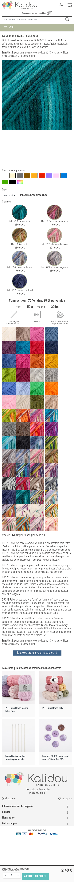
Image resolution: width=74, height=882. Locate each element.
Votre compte (9, 823)
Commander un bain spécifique (37, 13)
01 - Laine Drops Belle (52, 708)
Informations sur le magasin (17, 806)
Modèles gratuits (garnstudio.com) (37, 652)
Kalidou (6, 812)
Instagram (65, 798)
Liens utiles (8, 818)
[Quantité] (11, 875)
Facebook (9, 798)
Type (4, 190)
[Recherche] (37, 19)
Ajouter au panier (35, 876)
